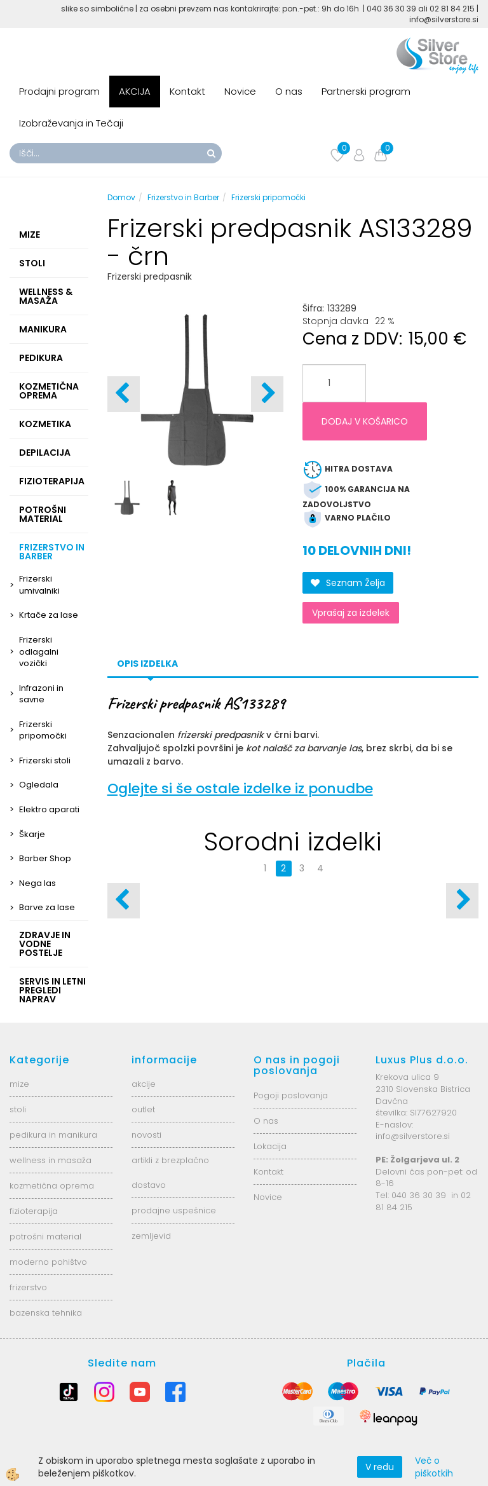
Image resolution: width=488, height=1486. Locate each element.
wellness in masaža (51, 1160)
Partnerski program (366, 91)
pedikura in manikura (53, 1135)
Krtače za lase (48, 615)
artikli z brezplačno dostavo (170, 1172)
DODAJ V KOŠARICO (365, 421)
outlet (143, 1109)
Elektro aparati (49, 809)
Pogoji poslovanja (291, 1095)
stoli (18, 1109)
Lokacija (270, 1146)
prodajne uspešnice (174, 1210)
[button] (267, 394)
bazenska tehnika (46, 1313)
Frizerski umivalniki (39, 585)
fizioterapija (34, 1211)
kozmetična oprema (52, 1186)
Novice (240, 91)
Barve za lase (47, 907)
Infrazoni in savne (41, 694)
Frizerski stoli (45, 760)
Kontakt (187, 91)
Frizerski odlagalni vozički (38, 651)
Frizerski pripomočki (43, 730)
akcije (144, 1084)
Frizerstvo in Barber (183, 197)
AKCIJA (135, 91)
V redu (379, 1467)
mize (19, 1084)
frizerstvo (28, 1287)
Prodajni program (59, 91)
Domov (121, 197)
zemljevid (151, 1236)
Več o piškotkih (434, 1467)
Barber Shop (45, 858)
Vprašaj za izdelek (351, 612)
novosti (146, 1135)
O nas (288, 91)
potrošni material (45, 1236)
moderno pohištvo (48, 1262)
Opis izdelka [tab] (147, 663)
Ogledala (38, 785)
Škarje (32, 834)
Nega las (37, 883)
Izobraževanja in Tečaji (71, 123)
